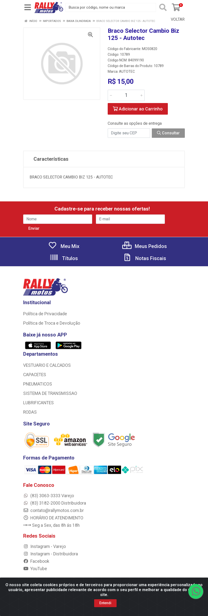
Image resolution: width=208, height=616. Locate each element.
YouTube (35, 568)
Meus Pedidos (144, 246)
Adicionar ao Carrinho (138, 108)
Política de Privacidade (45, 313)
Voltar (175, 19)
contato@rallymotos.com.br (53, 510)
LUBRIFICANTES (38, 402)
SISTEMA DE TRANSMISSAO (50, 393)
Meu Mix (63, 246)
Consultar (168, 133)
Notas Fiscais (144, 258)
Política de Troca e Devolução (51, 323)
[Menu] (27, 7)
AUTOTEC (127, 71)
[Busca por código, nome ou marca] (111, 7)
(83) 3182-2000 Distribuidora (54, 503)
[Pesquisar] (162, 7)
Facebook (36, 561)
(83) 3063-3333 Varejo (48, 495)
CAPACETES (34, 374)
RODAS (30, 412)
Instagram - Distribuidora (50, 553)
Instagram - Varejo (44, 546)
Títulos (64, 258)
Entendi (105, 603)
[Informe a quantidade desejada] (126, 95)
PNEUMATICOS (37, 384)
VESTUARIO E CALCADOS (47, 365)
